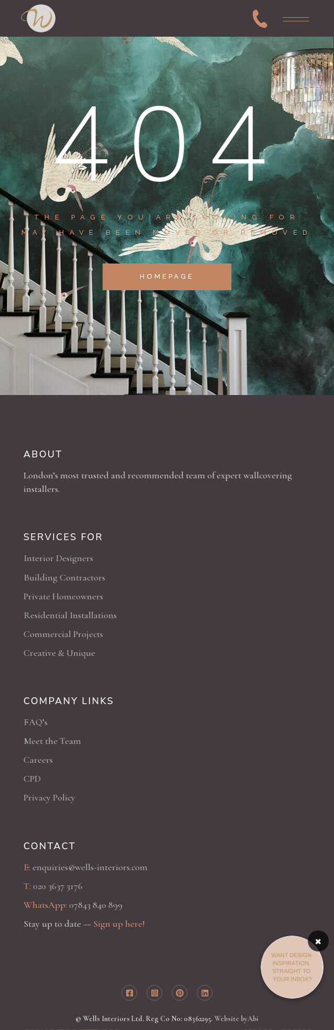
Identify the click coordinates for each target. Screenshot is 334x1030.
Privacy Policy (49, 797)
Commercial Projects (63, 634)
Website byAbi (236, 1018)
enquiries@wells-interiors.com (90, 867)
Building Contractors (64, 577)
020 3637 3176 (58, 886)
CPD (32, 778)
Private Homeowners (63, 596)
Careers (38, 759)
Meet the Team (52, 741)
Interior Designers (58, 558)
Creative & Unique (59, 653)
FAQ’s (36, 722)
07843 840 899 (96, 905)
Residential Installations (70, 615)
